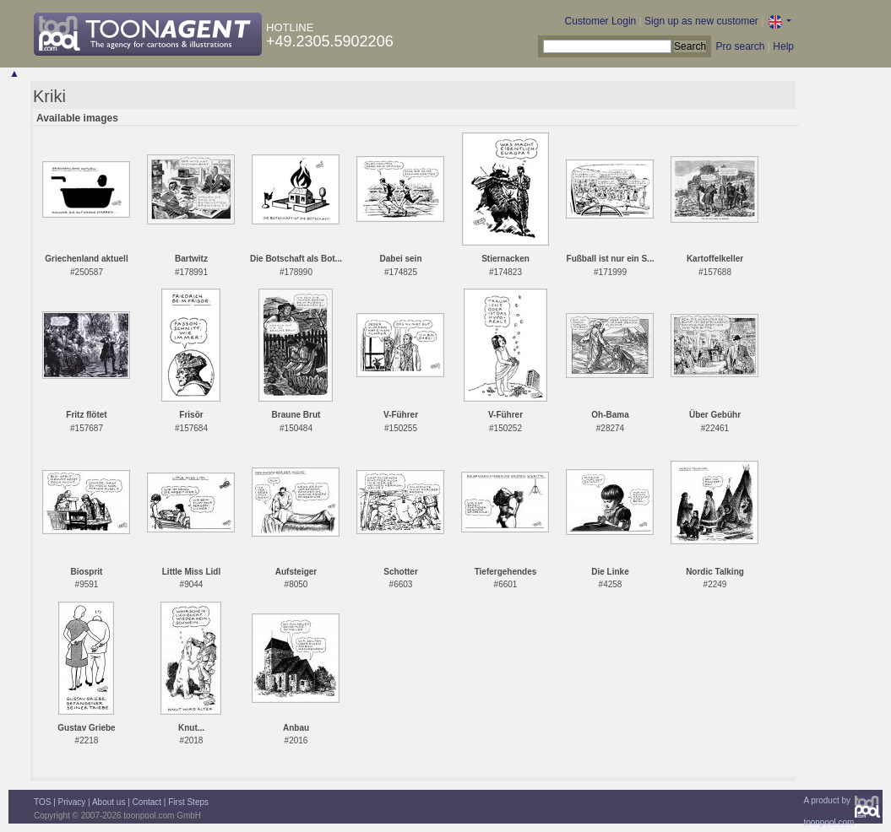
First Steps (188, 802)
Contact (147, 802)
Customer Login (601, 21)
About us (108, 802)
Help (783, 46)
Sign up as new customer (701, 21)
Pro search (739, 46)
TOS (42, 802)
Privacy (72, 802)
